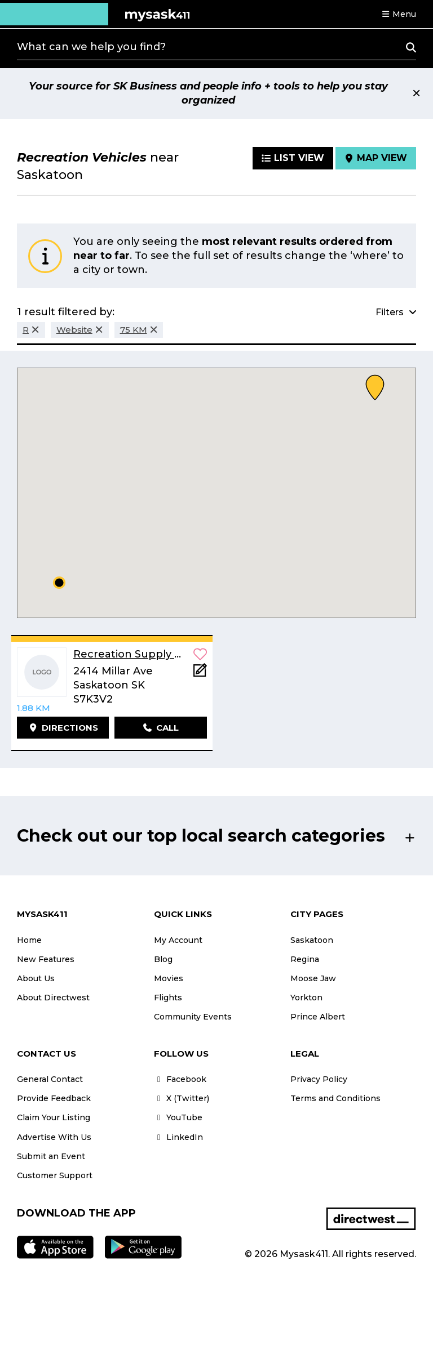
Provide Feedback (54, 1098)
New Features (45, 959)
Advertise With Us (54, 1137)
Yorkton (306, 997)
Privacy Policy (318, 1079)
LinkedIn (178, 1137)
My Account (178, 940)
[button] (398, 14)
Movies (168, 978)
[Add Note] (200, 673)
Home (29, 940)
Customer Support (54, 1175)
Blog (163, 959)
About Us (36, 978)
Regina (304, 959)
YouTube (178, 1117)
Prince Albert (317, 1017)
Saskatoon (311, 940)
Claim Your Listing (53, 1117)
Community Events (193, 1017)
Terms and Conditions (335, 1098)
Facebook (180, 1079)
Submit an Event (51, 1156)
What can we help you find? (91, 47)
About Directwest (53, 997)
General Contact (50, 1079)
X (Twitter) (181, 1098)
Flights (168, 997)
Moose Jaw (313, 978)
